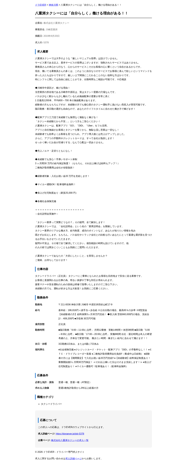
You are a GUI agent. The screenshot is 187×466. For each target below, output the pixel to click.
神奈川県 (53, 5)
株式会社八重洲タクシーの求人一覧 (70, 440)
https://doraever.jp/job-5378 (70, 433)
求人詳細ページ (73, 458)
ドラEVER (40, 5)
